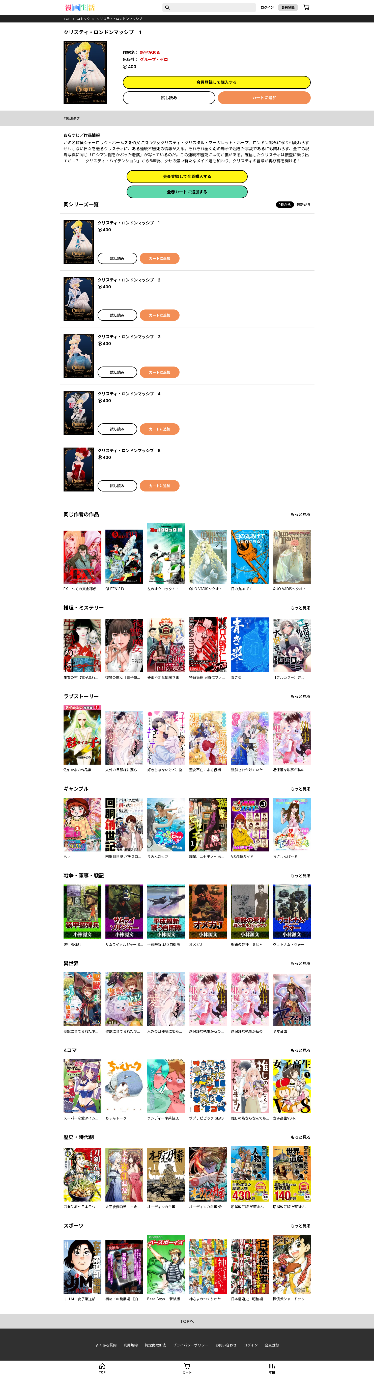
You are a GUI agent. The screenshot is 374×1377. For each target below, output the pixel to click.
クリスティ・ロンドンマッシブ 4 (129, 393)
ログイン (267, 7)
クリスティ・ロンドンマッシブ (119, 19)
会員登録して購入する (216, 82)
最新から (304, 204)
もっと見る (301, 514)
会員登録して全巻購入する (187, 176)
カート (187, 1372)
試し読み (169, 97)
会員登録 (288, 7)
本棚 (272, 1372)
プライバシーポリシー (190, 1345)
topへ (187, 1321)
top (67, 19)
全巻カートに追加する (187, 191)
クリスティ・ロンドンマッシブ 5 (129, 450)
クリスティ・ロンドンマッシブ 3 (129, 336)
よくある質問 (106, 1345)
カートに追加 (264, 97)
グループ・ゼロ (154, 59)
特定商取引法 (155, 1345)
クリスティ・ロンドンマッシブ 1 (128, 222)
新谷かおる (150, 52)
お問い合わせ (226, 1345)
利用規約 (131, 1345)
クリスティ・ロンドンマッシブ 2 (129, 279)
